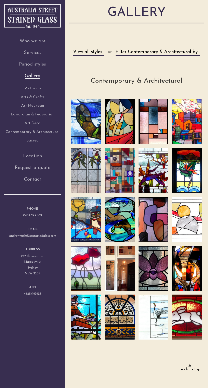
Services (32, 52)
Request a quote (32, 167)
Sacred (32, 140)
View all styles (87, 52)
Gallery (32, 75)
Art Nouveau (32, 106)
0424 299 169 (32, 215)
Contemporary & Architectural (32, 132)
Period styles (32, 64)
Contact (32, 179)
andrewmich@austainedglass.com (32, 236)
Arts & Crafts (32, 97)
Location (32, 156)
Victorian (32, 88)
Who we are (33, 41)
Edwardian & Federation (32, 114)
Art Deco (32, 123)
